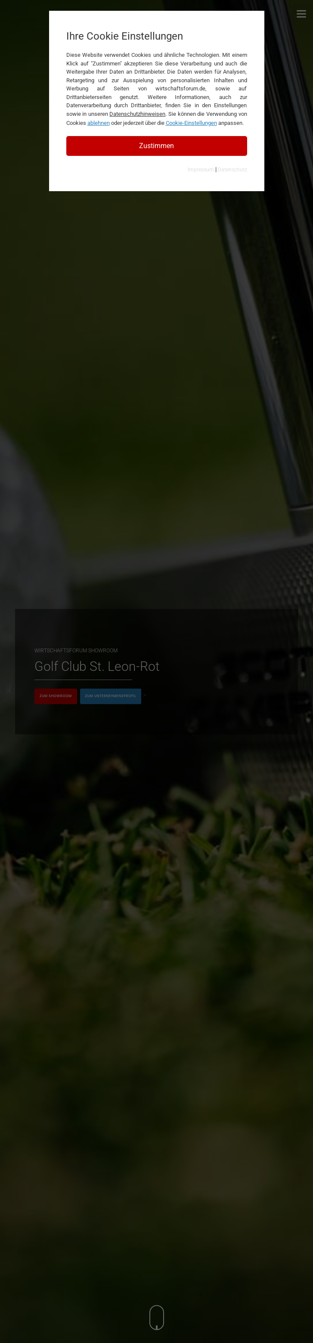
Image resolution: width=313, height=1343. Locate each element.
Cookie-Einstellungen (191, 123)
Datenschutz (232, 170)
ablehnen (98, 123)
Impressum (201, 170)
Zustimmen (156, 146)
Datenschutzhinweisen (137, 114)
